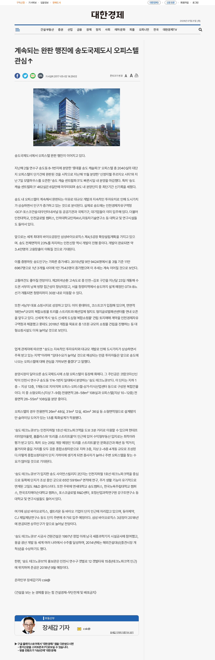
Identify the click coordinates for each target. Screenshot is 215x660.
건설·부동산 (47, 29)
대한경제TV (170, 29)
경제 (88, 29)
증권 (60, 29)
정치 (98, 29)
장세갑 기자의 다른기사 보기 (122, 632)
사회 (107, 29)
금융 (79, 29)
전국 (155, 29)
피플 (132, 29)
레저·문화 (120, 29)
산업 (70, 29)
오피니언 (144, 29)
